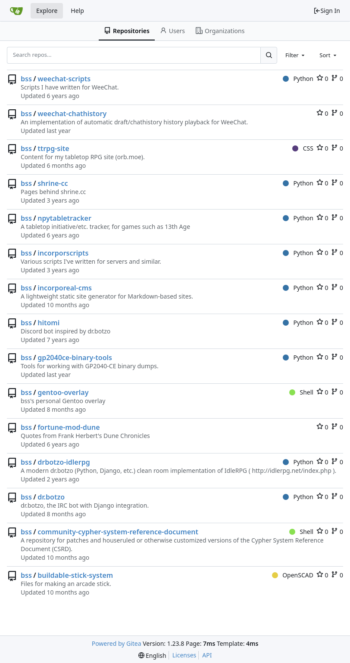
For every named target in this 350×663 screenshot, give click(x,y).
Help (77, 10)
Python (298, 78)
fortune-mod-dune (69, 427)
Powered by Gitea (116, 643)
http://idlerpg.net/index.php (291, 470)
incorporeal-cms (65, 288)
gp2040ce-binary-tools (75, 357)
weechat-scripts (64, 78)
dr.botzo (51, 497)
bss (26, 78)
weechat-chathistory (72, 113)
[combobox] (295, 55)
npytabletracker (64, 218)
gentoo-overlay (63, 392)
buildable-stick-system (75, 575)
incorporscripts (63, 253)
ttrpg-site (53, 148)
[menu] (152, 655)
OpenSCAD (292, 575)
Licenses (184, 655)
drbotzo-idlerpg (64, 462)
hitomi (48, 322)
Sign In (326, 10)
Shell (301, 392)
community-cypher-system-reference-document (118, 531)
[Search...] (268, 55)
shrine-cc (53, 183)
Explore (46, 10)
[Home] (16, 11)
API (207, 655)
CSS (302, 148)
